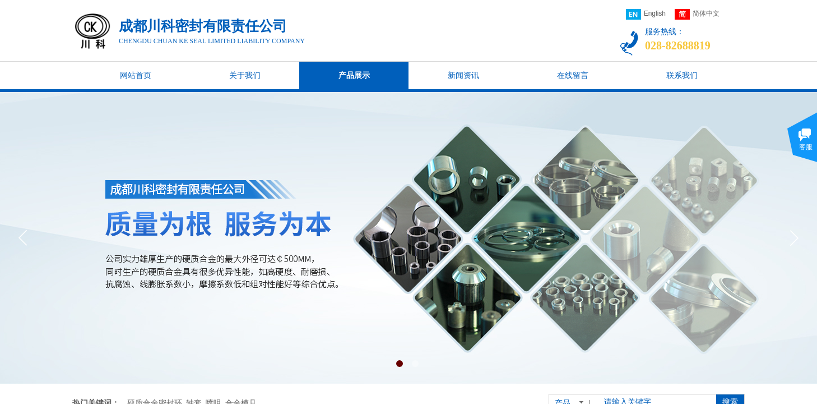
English (646, 14)
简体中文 (697, 14)
